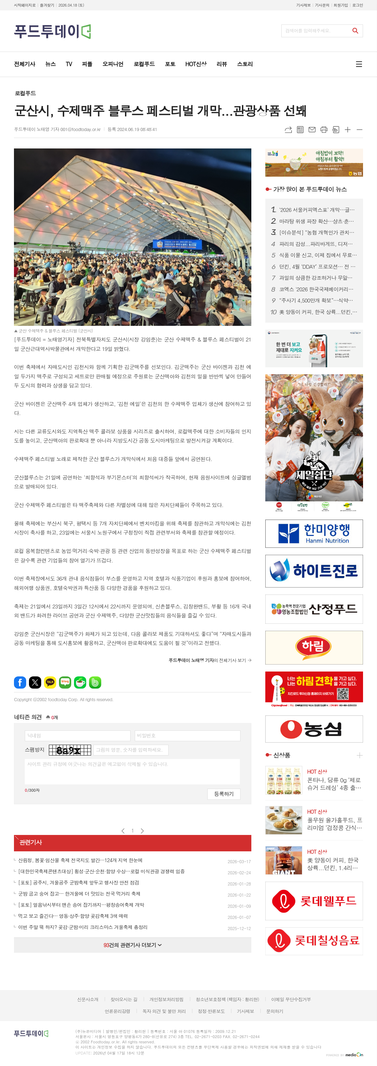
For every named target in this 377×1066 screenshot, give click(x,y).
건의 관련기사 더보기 (132, 945)
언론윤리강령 (117, 1011)
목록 (300, 129)
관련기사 (30, 842)
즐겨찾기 (47, 5)
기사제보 (303, 5)
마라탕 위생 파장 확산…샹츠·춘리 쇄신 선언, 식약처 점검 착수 (318, 221)
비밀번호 (146, 735)
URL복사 (288, 129)
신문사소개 (87, 999)
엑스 (35, 682)
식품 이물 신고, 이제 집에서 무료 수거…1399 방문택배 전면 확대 (318, 255)
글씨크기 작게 (359, 129)
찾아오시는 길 (124, 999)
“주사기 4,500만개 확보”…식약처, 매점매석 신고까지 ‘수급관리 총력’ (318, 300)
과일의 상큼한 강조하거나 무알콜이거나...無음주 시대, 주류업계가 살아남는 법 (318, 277)
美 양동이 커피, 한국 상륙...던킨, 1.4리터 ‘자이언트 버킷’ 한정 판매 (318, 311)
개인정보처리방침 (166, 999)
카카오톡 (50, 682)
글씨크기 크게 (347, 129)
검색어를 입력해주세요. (308, 30)
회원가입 (341, 5)
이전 (123, 831)
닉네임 (34, 735)
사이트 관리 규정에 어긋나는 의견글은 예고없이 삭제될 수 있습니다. (97, 763)
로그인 (357, 5)
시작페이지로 (25, 5)
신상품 (281, 755)
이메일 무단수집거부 (291, 999)
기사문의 (322, 5)
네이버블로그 (65, 682)
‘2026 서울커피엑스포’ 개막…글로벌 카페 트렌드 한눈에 (318, 209)
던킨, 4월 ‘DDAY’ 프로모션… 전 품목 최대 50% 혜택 (318, 266)
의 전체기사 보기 (207, 660)
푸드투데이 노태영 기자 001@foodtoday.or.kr (57, 129)
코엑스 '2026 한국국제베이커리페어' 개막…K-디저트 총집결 (318, 289)
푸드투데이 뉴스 (310, 189)
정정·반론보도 (211, 1011)
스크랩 (335, 129)
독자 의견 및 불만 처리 (164, 1011)
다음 (142, 831)
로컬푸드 (25, 93)
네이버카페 (80, 682)
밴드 (95, 682)
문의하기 (274, 1011)
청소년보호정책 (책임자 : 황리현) (227, 999)
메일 (312, 129)
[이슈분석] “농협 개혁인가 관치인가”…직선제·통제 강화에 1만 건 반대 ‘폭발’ (318, 232)
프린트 (323, 129)
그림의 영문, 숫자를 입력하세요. (129, 749)
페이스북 (20, 682)
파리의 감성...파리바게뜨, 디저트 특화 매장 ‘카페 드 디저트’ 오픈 (318, 243)
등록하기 (224, 793)
